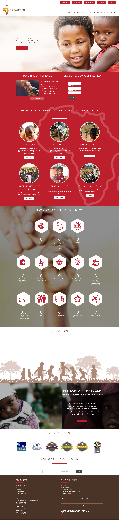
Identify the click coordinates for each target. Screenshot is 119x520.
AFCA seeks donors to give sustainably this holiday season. (75, 499)
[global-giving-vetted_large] (67, 442)
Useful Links (20, 491)
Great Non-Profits (67, 489)
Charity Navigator (67, 487)
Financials (20, 489)
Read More (63, 501)
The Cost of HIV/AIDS (22, 487)
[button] (114, 13)
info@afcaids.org (20, 508)
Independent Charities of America (71, 491)
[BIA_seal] (97, 442)
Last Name (70, 85)
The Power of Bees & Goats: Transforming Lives (74, 505)
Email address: (72, 90)
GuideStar (64, 485)
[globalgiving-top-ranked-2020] (52, 442)
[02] (37, 442)
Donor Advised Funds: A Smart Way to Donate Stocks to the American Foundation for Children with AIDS (75, 511)
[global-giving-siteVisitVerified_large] (82, 442)
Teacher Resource (22, 485)
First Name (71, 81)
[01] (21, 442)
